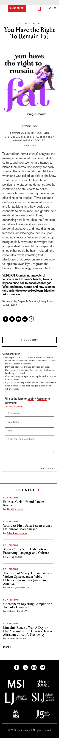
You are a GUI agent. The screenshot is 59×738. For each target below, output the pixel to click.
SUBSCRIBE (17, 8)
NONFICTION (11, 498)
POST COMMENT (46, 468)
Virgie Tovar (31, 126)
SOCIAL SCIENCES (29, 23)
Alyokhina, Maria (15, 509)
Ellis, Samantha (14, 556)
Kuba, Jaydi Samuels (17, 533)
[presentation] (25, 460)
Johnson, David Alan (17, 638)
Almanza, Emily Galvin (18, 587)
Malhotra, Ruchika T (17, 611)
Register (42, 398)
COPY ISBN (30, 146)
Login (31, 398)
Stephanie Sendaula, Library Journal (36, 301)
